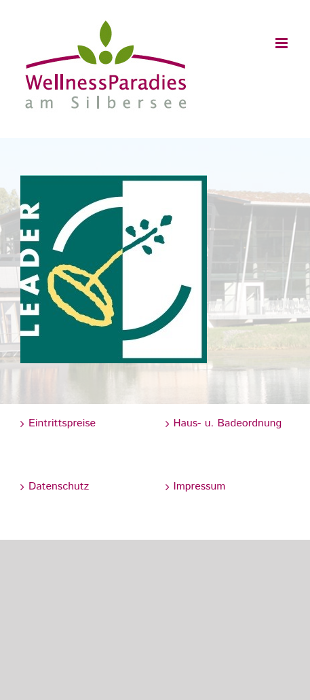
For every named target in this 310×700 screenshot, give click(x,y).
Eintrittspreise (62, 423)
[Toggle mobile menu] (282, 43)
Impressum (200, 486)
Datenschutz (58, 486)
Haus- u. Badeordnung (228, 423)
